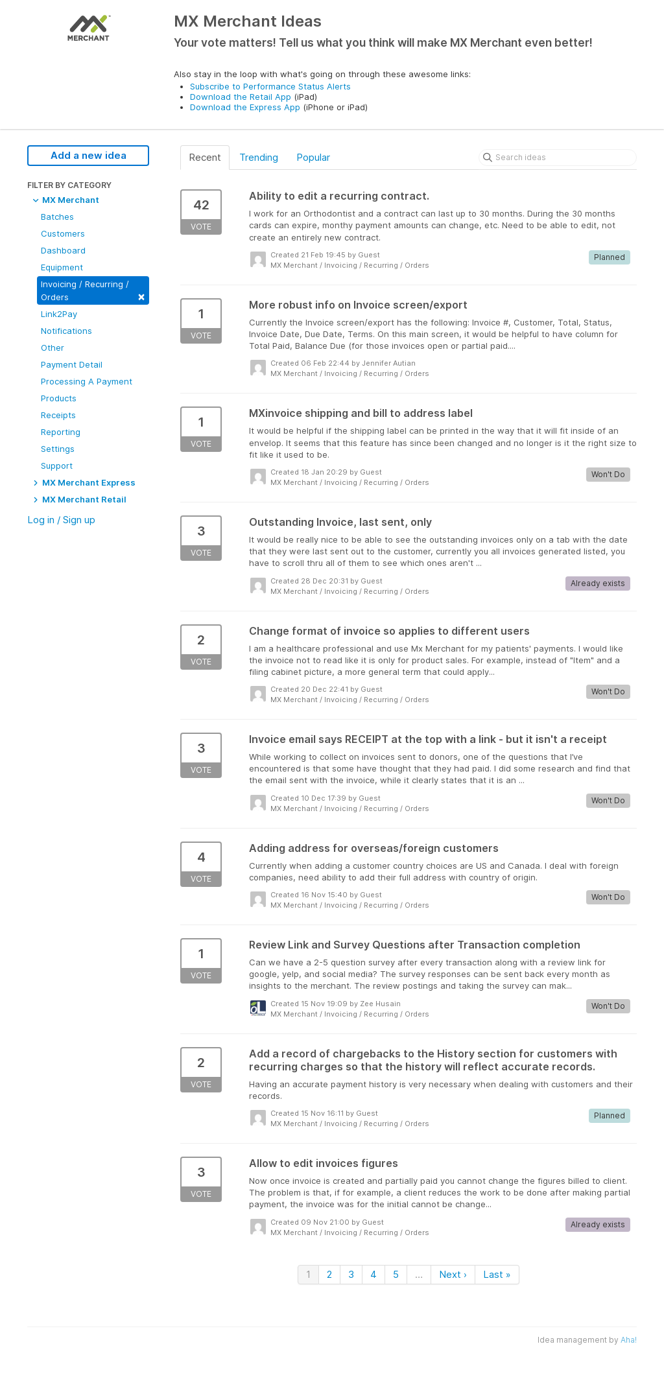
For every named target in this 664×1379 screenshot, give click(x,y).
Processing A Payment (86, 381)
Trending (258, 157)
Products (59, 398)
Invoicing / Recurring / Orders (93, 291)
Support (57, 465)
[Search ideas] (558, 157)
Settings (58, 448)
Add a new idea (88, 155)
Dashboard (63, 250)
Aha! (629, 1340)
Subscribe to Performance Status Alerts (270, 86)
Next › (453, 1274)
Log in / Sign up (61, 519)
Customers (63, 233)
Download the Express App (245, 107)
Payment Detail (71, 364)
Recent (205, 157)
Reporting (60, 432)
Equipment (62, 267)
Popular (313, 157)
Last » (497, 1274)
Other (52, 347)
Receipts (58, 415)
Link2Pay (59, 314)
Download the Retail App (240, 96)
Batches (57, 216)
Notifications (66, 330)
